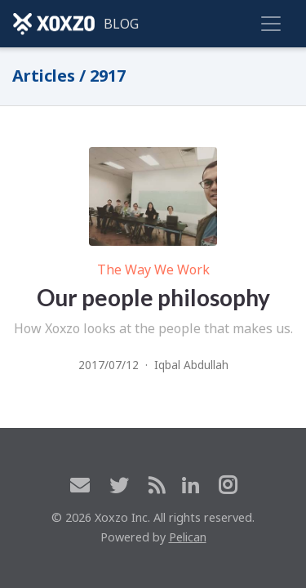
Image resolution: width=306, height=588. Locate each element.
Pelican (187, 537)
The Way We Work (153, 269)
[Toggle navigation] (271, 23)
